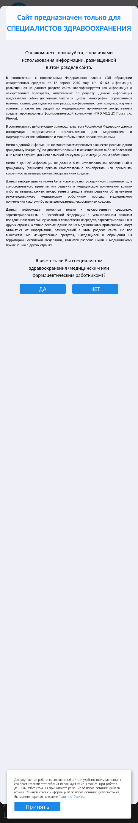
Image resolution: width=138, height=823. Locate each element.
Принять (37, 806)
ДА (43, 289)
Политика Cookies (71, 797)
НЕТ (95, 289)
